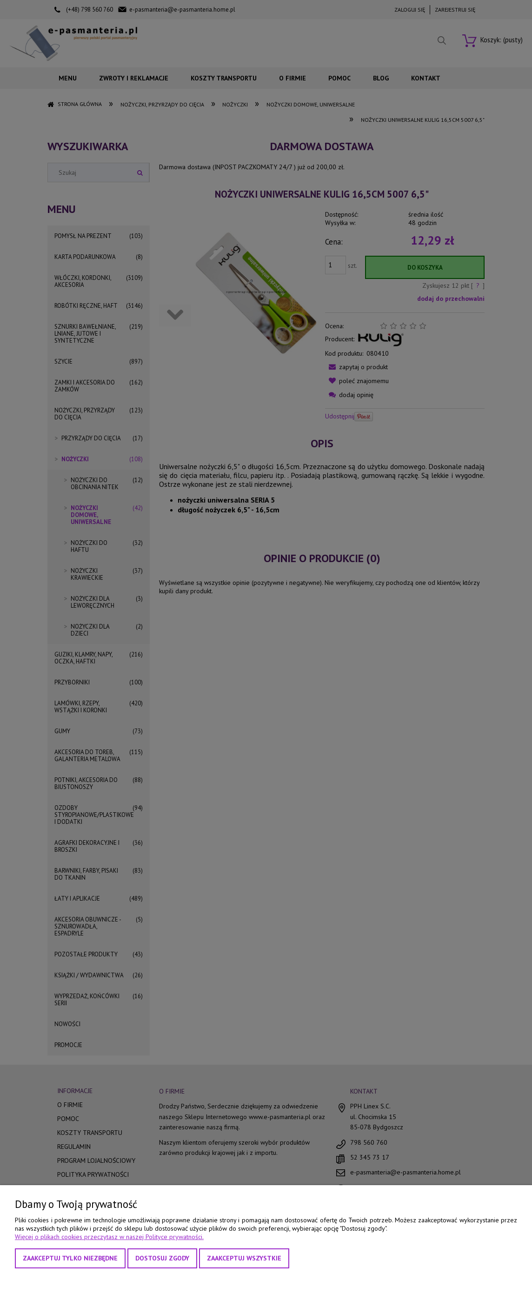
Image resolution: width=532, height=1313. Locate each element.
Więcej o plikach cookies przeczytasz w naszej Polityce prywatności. (109, 1237)
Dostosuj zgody (162, 1258)
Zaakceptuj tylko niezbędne (70, 1258)
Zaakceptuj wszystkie (244, 1258)
